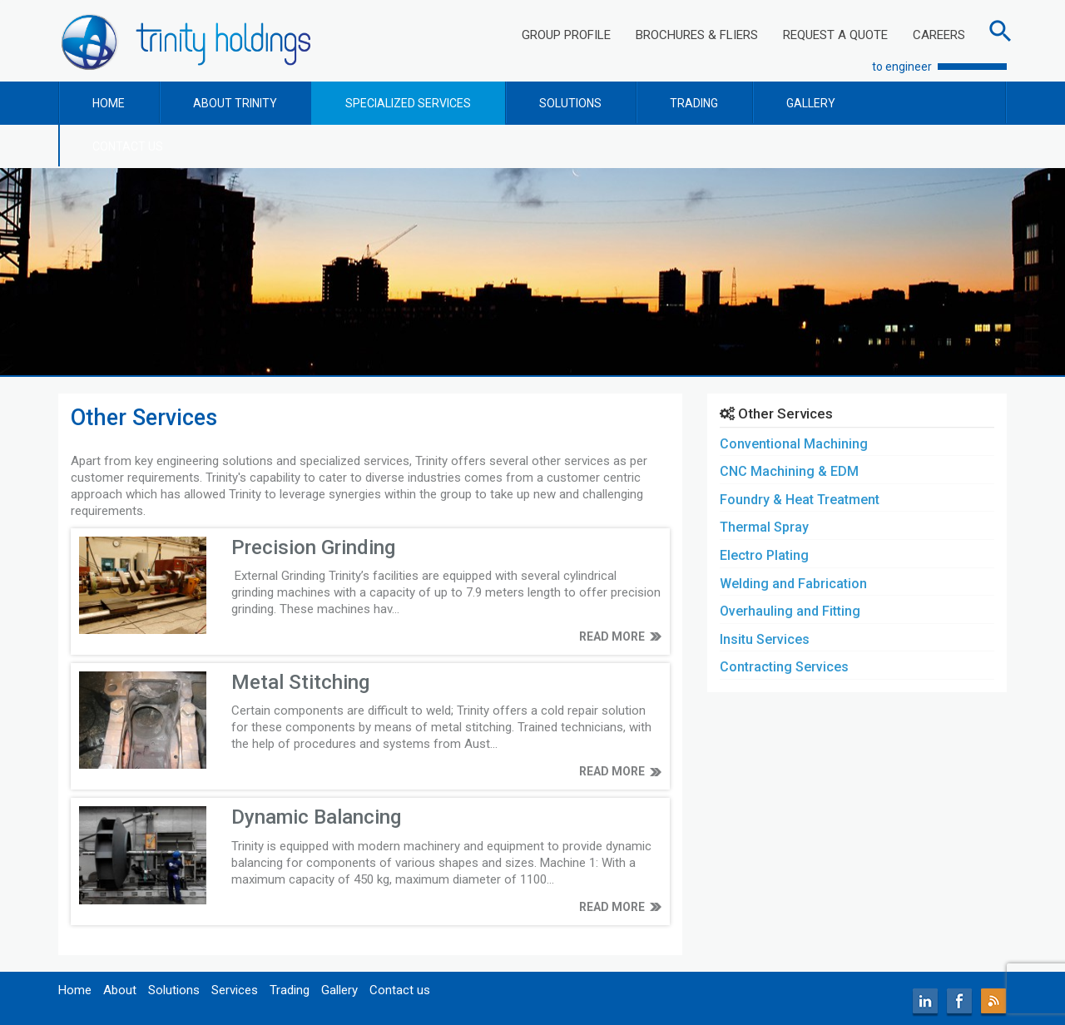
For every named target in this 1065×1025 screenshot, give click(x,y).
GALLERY (810, 103)
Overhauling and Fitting (790, 611)
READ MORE (612, 636)
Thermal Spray (764, 527)
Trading (290, 990)
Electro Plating (764, 555)
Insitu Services (765, 639)
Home (75, 990)
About (119, 990)
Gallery (339, 990)
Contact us (399, 990)
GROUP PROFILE (566, 34)
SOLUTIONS (570, 103)
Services (234, 990)
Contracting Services (784, 667)
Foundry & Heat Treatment (799, 500)
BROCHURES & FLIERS (697, 34)
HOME (108, 103)
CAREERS (939, 34)
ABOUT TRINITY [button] (235, 103)
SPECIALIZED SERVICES (408, 103)
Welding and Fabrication (793, 584)
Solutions (174, 990)
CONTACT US (127, 146)
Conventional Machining (794, 444)
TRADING (694, 103)
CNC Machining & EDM (789, 471)
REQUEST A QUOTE (835, 34)
